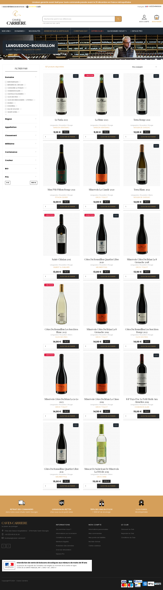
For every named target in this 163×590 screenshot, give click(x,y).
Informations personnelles (98, 529)
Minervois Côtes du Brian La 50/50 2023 (61, 400)
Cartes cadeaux (95, 546)
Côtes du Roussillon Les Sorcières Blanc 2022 (61, 331)
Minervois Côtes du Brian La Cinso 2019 (101, 400)
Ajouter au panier (67, 137)
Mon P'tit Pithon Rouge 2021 (61, 189)
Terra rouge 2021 (142, 119)
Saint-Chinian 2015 (61, 259)
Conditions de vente (63, 537)
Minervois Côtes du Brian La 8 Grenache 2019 (101, 331)
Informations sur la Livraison (66, 533)
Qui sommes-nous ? (63, 529)
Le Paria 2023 (61, 119)
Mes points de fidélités (97, 537)
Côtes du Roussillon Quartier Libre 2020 (101, 261)
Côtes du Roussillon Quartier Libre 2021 (61, 470)
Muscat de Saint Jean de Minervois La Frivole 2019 (101, 470)
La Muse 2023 (101, 119)
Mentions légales (62, 542)
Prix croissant (145, 67)
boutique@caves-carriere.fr (15, 538)
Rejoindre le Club (127, 533)
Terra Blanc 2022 (142, 189)
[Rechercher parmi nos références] (82, 19)
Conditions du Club (128, 537)
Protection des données (65, 546)
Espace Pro (60, 554)
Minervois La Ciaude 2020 (101, 189)
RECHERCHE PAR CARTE (51, 23)
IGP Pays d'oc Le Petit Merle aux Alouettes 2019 (142, 400)
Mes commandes (95, 533)
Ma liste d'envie (94, 542)
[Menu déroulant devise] (141, 7)
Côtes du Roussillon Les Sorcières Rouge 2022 (141, 331)
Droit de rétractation (63, 550)
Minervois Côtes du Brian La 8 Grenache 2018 (142, 261)
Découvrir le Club (127, 529)
